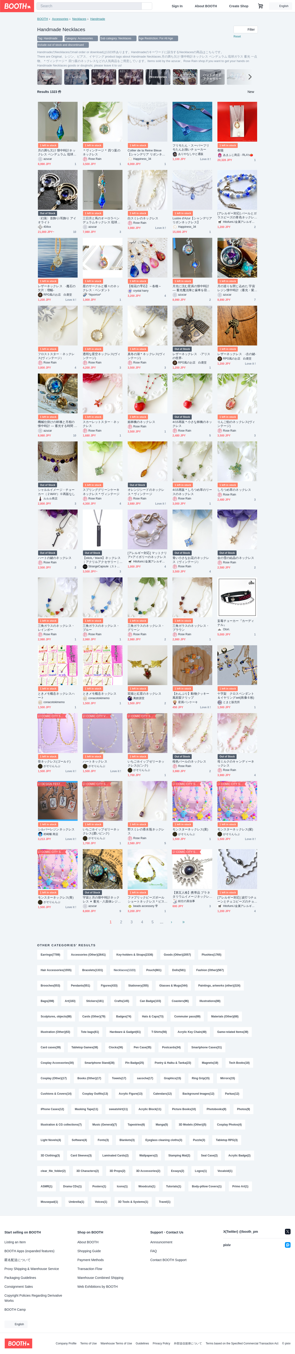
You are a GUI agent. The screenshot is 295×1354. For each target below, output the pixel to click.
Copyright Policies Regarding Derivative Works (33, 1298)
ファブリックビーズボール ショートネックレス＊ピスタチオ (146, 899)
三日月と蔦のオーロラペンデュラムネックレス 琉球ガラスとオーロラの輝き (101, 220)
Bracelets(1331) (92, 970)
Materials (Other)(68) (224, 1016)
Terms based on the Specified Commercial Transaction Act (242, 1343)
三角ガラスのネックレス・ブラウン (191, 627)
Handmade (97, 19)
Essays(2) (177, 1171)
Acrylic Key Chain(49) (192, 1032)
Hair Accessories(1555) (56, 970)
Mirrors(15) (227, 1078)
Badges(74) (123, 1016)
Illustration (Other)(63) (55, 1032)
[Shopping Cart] (261, 6)
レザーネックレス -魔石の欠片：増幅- (57, 288)
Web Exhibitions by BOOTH (97, 1286)
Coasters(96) (180, 1001)
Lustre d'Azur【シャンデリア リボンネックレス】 (192, 220)
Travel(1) (164, 1202)
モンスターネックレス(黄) (190, 829)
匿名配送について (17, 1260)
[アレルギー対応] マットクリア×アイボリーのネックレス (147, 555)
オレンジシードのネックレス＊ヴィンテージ (146, 491)
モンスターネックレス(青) (56, 897)
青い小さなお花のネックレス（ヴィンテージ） (191, 560)
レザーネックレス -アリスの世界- (191, 356)
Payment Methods (90, 1260)
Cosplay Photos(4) (229, 1124)
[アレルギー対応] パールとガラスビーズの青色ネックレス (237, 215)
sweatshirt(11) (118, 1109)
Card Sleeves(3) (81, 1155)
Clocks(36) (116, 1047)
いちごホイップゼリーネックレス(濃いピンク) (101, 831)
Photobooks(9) (216, 1109)
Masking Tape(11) (86, 1109)
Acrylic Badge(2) (239, 1155)
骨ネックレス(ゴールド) (54, 761)
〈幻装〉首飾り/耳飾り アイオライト (57, 220)
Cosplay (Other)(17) (54, 1078)
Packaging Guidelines (20, 1278)
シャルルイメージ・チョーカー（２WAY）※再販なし (56, 491)
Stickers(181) (95, 1001)
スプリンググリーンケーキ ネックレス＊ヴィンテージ (102, 491)
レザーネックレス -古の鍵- (236, 354)
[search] (137, 6)
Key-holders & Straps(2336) (134, 954)
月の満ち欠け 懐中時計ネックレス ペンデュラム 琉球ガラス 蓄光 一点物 (57, 152)
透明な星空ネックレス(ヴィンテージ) (101, 356)
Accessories (60, 19)
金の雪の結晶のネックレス (235, 558)
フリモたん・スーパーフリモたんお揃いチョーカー (191, 147)
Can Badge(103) (150, 1001)
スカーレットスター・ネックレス (101, 424)
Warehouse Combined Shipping (100, 1278)
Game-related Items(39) (232, 1032)
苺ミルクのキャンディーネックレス (235, 763)
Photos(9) (243, 1109)
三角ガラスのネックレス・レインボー (56, 627)
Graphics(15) (172, 1078)
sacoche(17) (145, 1078)
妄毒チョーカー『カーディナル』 (235, 623)
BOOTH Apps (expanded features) (29, 1251)
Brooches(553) (50, 985)
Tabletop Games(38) (84, 1047)
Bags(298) (47, 1001)
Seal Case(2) (209, 1155)
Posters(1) (99, 1186)
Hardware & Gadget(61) (125, 1032)
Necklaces (79, 19)
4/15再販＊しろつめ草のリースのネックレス (192, 491)
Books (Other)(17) (89, 1078)
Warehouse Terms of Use (116, 1343)
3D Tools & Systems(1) (133, 1202)
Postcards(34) (171, 1047)
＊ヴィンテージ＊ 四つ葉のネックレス (101, 152)
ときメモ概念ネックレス (99, 693)
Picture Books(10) (184, 1109)
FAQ (153, 1251)
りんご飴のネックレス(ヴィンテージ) (236, 424)
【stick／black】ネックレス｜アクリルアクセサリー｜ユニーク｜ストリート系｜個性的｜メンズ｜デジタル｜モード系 (102, 560)
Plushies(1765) (211, 954)
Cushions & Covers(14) (56, 1093)
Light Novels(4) (51, 1140)
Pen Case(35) (142, 1047)
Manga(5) (162, 1124)
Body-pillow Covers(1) (207, 1186)
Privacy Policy (161, 1343)
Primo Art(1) (240, 1186)
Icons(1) (122, 1186)
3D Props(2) (117, 1171)
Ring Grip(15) (201, 1078)
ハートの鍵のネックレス (55, 558)
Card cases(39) (51, 1047)
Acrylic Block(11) (150, 1109)
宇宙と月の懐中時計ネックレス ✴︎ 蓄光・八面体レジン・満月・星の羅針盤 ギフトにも (101, 899)
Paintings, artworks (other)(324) (219, 985)
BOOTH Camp (15, 1309)
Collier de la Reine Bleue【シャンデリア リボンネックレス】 (146, 152)
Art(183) (70, 1001)
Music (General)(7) (104, 1124)
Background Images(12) (198, 1093)
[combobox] (89, 6)
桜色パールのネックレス (189, 761)
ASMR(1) (46, 1186)
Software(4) (79, 1140)
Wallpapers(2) (148, 1155)
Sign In (177, 6)
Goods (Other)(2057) (177, 954)
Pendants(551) (80, 985)
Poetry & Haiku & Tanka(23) (173, 1062)
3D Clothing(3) (50, 1155)
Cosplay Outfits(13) (95, 1093)
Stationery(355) (138, 985)
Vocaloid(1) (224, 1171)
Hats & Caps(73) (152, 1016)
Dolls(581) (178, 970)
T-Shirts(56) (159, 1032)
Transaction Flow (89, 1269)
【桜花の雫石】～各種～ (144, 286)
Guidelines (142, 1343)
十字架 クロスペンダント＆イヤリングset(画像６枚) (235, 695)
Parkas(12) (232, 1093)
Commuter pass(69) (187, 1016)
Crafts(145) (121, 1001)
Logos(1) (201, 1171)
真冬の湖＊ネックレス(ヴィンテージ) (146, 356)
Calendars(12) (162, 1093)
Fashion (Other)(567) (210, 970)
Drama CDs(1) (72, 1186)
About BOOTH (206, 6)
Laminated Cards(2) (115, 1155)
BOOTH (42, 19)
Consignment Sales (18, 1286)
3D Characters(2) (87, 1171)
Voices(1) (101, 1202)
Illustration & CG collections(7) (61, 1124)
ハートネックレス (95, 761)
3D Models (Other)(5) (192, 1124)
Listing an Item (15, 1242)
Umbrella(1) (76, 1202)
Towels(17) (119, 1078)
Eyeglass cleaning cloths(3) (163, 1140)
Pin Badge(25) (134, 1062)
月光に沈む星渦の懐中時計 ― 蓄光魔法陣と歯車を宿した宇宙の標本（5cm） (191, 288)
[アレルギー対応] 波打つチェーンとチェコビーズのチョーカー (237, 899)
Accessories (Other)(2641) (88, 954)
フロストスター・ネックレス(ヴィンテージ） (56, 356)
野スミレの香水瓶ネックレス (146, 831)
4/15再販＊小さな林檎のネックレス (192, 424)
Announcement (161, 1242)
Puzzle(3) (199, 1140)
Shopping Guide (89, 1251)
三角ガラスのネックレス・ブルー (101, 627)
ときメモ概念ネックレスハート (56, 695)
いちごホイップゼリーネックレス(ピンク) (146, 763)
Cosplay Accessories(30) (57, 1062)
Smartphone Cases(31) (206, 1047)
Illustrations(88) (210, 1001)
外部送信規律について (188, 1343)
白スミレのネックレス (143, 218)
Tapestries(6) (136, 1124)
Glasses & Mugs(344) (173, 985)
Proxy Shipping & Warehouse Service (31, 1269)
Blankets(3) (127, 1140)
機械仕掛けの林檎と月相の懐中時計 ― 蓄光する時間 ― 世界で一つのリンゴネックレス (57, 424)
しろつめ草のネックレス (234, 490)
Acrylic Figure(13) (130, 1093)
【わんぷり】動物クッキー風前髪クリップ (191, 695)
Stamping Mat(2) (179, 1155)
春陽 (220, 150)
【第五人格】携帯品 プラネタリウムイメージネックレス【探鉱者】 (191, 895)
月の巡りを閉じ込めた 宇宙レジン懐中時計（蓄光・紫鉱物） (236, 288)
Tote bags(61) (90, 1032)
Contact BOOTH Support (168, 1260)
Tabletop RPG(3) (226, 1140)
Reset (237, 36)
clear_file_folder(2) (53, 1171)
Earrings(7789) (50, 954)
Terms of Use (88, 1343)
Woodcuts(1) (146, 1186)
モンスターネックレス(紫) (235, 829)
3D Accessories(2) (148, 1171)
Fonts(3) (103, 1140)
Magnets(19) (210, 1062)
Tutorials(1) (173, 1186)
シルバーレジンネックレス (56, 829)
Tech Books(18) (239, 1062)
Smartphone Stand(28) (100, 1062)
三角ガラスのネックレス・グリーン (146, 627)
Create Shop (238, 6)
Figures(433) (109, 985)
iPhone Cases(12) (52, 1109)
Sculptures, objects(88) (56, 1016)
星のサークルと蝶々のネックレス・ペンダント (101, 288)
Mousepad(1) (49, 1202)
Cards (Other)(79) (93, 1016)
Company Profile (66, 1343)
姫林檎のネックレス (141, 422)
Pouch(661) (154, 970)
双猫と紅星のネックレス (144, 693)
